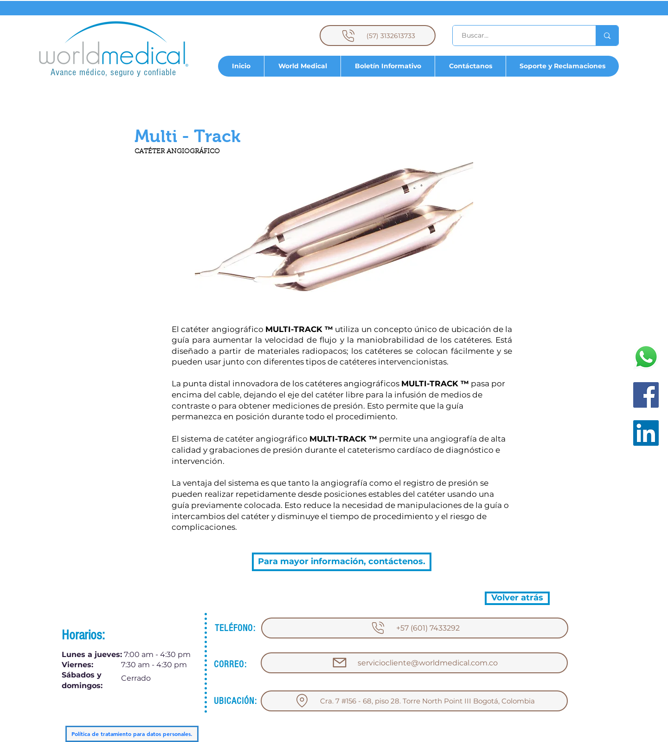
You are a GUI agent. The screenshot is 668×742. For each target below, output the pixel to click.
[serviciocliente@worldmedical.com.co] (414, 662)
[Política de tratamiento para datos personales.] (132, 734)
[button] (187, 136)
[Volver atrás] (517, 598)
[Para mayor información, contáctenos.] (341, 562)
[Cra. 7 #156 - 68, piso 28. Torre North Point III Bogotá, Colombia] (414, 700)
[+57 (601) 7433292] (414, 628)
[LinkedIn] (646, 433)
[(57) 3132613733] (378, 35)
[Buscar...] (519, 36)
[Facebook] (646, 395)
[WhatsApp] (646, 357)
